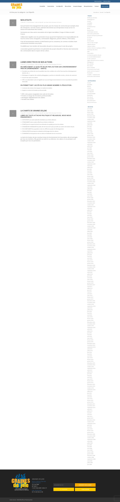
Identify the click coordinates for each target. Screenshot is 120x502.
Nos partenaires (91, 100)
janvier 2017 (90, 299)
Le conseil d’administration (94, 57)
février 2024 (90, 155)
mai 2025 (89, 128)
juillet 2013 (89, 372)
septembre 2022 (91, 185)
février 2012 (90, 400)
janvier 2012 (90, 402)
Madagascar (90, 62)
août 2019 (89, 251)
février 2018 (90, 281)
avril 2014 (89, 356)
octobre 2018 (90, 268)
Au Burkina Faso (91, 26)
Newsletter (90, 95)
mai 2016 (89, 313)
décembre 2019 (91, 244)
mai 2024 (89, 149)
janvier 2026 (90, 114)
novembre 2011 (91, 405)
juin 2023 (89, 169)
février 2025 (90, 133)
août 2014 (89, 349)
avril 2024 (89, 151)
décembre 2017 (91, 285)
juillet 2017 (89, 288)
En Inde (89, 39)
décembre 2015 (91, 322)
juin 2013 (89, 373)
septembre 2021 (91, 206)
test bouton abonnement (93, 76)
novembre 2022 (91, 181)
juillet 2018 (89, 274)
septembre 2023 (91, 164)
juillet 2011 (89, 411)
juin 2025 (89, 126)
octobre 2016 (90, 304)
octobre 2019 (90, 247)
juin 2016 (89, 311)
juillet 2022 (89, 189)
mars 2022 (89, 196)
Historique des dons (92, 49)
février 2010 (90, 430)
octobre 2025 (90, 119)
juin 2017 (89, 290)
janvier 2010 (90, 432)
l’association (90, 53)
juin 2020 (89, 233)
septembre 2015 (91, 327)
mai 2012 (89, 395)
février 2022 (90, 197)
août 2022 (89, 187)
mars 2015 (89, 338)
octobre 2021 (90, 205)
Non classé (90, 97)
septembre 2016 (91, 306)
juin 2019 (89, 254)
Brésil (88, 28)
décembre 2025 (91, 116)
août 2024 (89, 144)
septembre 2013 (91, 368)
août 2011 (89, 409)
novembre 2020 (91, 224)
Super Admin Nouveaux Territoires (53, 22)
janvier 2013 (90, 382)
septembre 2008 (91, 459)
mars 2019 (89, 260)
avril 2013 (89, 377)
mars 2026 (89, 110)
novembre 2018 (91, 267)
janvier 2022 (90, 199)
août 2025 (89, 123)
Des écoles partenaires (93, 33)
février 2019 (90, 261)
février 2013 (90, 381)
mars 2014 (89, 357)
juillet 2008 (89, 462)
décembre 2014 (91, 343)
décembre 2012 (91, 384)
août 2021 (89, 208)
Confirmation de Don (92, 32)
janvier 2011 (90, 418)
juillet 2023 (89, 167)
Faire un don (85, 489)
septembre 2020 (91, 228)
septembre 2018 (91, 270)
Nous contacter (91, 67)
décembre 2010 (91, 420)
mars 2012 (89, 398)
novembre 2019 (91, 245)
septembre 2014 (91, 347)
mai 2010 (89, 427)
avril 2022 (89, 194)
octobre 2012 (90, 388)
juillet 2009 (89, 443)
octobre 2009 (90, 437)
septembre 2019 (91, 249)
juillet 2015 (89, 331)
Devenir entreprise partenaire (94, 35)
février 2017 (90, 297)
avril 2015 (89, 336)
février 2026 (90, 112)
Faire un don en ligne (92, 42)
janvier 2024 (90, 157)
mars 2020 (89, 238)
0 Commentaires (30, 22)
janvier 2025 (90, 135)
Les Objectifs (40, 22)
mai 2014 (89, 354)
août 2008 (89, 461)
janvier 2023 (90, 178)
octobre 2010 (90, 421)
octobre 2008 (90, 457)
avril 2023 (89, 173)
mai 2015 (89, 334)
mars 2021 (89, 217)
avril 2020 (89, 237)
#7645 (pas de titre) (92, 17)
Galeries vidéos (106, 1)
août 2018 (89, 272)
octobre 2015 (90, 325)
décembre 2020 (91, 222)
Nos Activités (90, 99)
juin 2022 (89, 190)
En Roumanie (90, 41)
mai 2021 (89, 213)
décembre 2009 (91, 434)
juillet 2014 (89, 350)
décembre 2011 (91, 404)
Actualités (89, 84)
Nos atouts (25, 20)
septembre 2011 (91, 407)
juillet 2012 (89, 391)
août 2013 (89, 370)
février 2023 (90, 176)
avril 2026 (89, 108)
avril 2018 (89, 277)
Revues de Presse (91, 102)
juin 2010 (89, 425)
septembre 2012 (91, 389)
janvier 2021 (90, 221)
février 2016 (90, 318)
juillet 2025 (89, 125)
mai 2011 (89, 413)
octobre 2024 (90, 141)
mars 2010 (89, 429)
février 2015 (90, 340)
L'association (90, 90)
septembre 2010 (91, 423)
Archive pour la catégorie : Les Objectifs (22, 12)
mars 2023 (89, 174)
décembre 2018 (91, 265)
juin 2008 (89, 464)
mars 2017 (89, 295)
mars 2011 (89, 416)
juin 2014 (89, 352)
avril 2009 (89, 448)
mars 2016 (89, 317)
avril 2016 (89, 315)
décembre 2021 (91, 201)
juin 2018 (89, 276)
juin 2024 (89, 148)
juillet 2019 (89, 253)
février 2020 (90, 240)
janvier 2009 (90, 453)
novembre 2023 (91, 160)
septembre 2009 (91, 439)
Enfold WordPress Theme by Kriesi (24, 499)
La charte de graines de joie (33, 110)
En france (89, 37)
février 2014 (90, 359)
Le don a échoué (91, 58)
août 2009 (89, 441)
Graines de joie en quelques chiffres (96, 48)
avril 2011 (89, 414)
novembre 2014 (91, 345)
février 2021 (90, 219)
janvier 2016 (90, 320)
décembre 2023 (91, 158)
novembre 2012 (91, 386)
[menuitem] (98, 1)
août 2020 (89, 229)
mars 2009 (89, 450)
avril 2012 (89, 397)
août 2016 (89, 308)
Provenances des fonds (93, 69)
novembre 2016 (91, 302)
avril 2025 (89, 130)
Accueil (89, 21)
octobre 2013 (90, 366)
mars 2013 (89, 379)
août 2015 (89, 329)
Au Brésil (89, 25)
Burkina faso (90, 30)
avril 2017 (89, 293)
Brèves (89, 86)
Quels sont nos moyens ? (93, 71)
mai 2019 (89, 256)
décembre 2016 (91, 301)
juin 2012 (89, 393)
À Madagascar (90, 19)
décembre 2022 (91, 180)
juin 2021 (89, 212)
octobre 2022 (90, 183)
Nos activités (90, 64)
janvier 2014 (90, 361)
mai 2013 (89, 375)
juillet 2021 (89, 210)
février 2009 (90, 452)
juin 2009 (89, 445)
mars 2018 (89, 279)
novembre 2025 (91, 117)
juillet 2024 (89, 146)
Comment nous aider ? (85, 485)
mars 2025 (89, 132)
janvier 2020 (90, 242)
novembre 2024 (91, 139)
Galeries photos (98, 1)
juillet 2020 (89, 231)
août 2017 (89, 286)
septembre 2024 (91, 142)
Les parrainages (91, 93)
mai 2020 (89, 235)
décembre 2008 (91, 455)
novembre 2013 (91, 365)
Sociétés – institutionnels (93, 74)
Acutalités (89, 23)
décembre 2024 (91, 137)
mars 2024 (89, 153)
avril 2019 (89, 258)
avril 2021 (89, 215)
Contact (89, 88)
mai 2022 (89, 192)
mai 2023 (89, 171)
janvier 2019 (90, 263)
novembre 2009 (91, 436)
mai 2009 (89, 446)
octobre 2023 (90, 162)
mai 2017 (89, 292)
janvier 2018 (90, 283)
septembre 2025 (91, 121)
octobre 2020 (90, 226)
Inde (88, 51)
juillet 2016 (89, 309)
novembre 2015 (91, 324)
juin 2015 (89, 333)
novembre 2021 (91, 203)
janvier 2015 (90, 341)
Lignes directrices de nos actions (36, 62)
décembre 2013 (91, 363)
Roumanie (89, 73)
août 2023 (89, 165)
